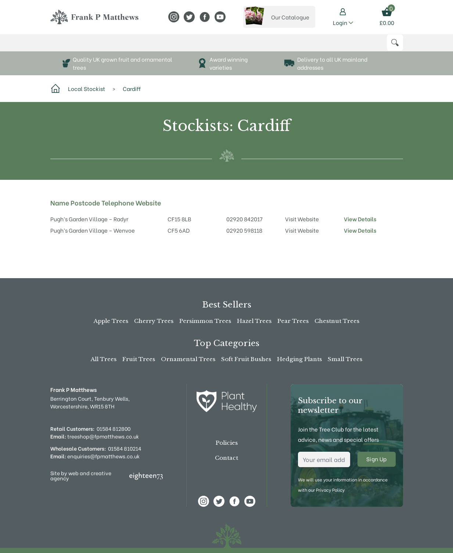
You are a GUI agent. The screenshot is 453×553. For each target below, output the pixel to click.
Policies (227, 442)
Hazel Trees (254, 320)
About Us (156, 46)
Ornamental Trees (188, 359)
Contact (226, 457)
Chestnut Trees (336, 320)
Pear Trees (293, 320)
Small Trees (345, 359)
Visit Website (302, 226)
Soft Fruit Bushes (246, 359)
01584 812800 (113, 428)
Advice (219, 46)
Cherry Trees (153, 320)
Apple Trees (111, 320)
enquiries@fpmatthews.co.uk (95, 456)
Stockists (191, 46)
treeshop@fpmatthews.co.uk (94, 436)
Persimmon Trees (205, 320)
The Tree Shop (113, 46)
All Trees (103, 359)
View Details (360, 226)
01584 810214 (124, 448)
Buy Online (67, 46)
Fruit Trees (138, 359)
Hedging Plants (299, 359)
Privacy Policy (330, 490)
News (239, 46)
